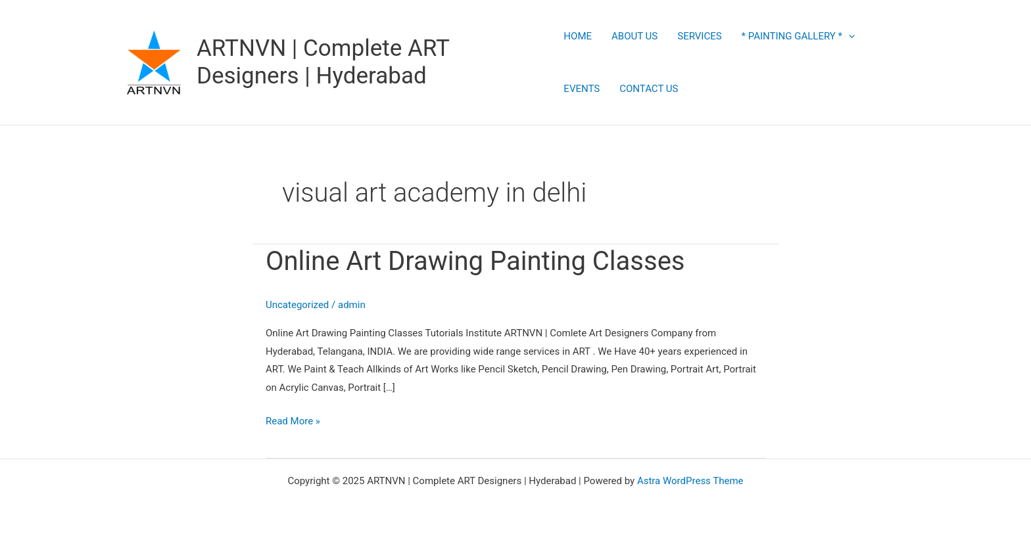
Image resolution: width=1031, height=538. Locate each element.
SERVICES (699, 36)
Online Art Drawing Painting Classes (475, 261)
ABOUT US (634, 36)
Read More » (293, 420)
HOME (577, 36)
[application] (848, 36)
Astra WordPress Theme (690, 481)
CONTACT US (648, 89)
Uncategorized (297, 305)
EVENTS (581, 89)
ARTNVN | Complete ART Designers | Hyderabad (323, 62)
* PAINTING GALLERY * (798, 36)
